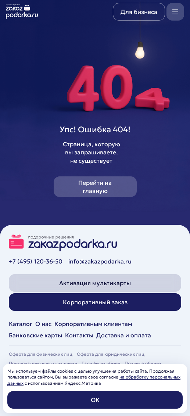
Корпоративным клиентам (93, 323)
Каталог (20, 323)
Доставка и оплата (123, 335)
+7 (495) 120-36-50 (35, 261)
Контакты (79, 335)
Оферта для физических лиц (40, 354)
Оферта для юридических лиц (110, 354)
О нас (43, 323)
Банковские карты (35, 335)
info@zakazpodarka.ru (100, 261)
